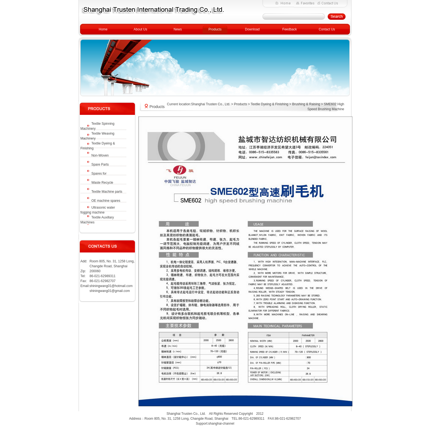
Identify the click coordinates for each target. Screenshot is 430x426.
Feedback (289, 29)
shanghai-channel (221, 423)
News (178, 29)
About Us (140, 29)
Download (252, 29)
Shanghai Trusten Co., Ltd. (210, 104)
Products (214, 29)
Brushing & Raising (306, 104)
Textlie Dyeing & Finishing (269, 104)
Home (103, 29)
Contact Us (327, 29)
